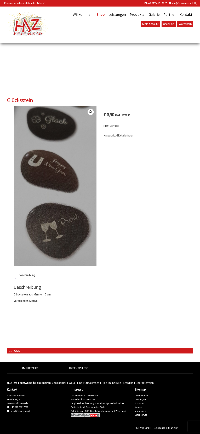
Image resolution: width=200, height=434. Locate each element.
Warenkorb (185, 23)
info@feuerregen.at (180, 3)
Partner (170, 14)
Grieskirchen (91, 383)
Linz (79, 383)
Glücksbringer (124, 135)
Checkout (168, 23)
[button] (91, 112)
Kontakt (186, 14)
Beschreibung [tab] (27, 275)
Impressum (30, 368)
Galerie (154, 14)
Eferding (128, 383)
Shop (100, 14)
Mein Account (150, 23)
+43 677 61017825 (156, 3)
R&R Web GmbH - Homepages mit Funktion (156, 427)
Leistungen (117, 14)
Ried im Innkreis (111, 383)
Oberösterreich (145, 383)
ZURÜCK (14, 350)
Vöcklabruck (59, 383)
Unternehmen (141, 395)
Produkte (137, 14)
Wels (72, 383)
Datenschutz (78, 368)
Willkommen (83, 14)
